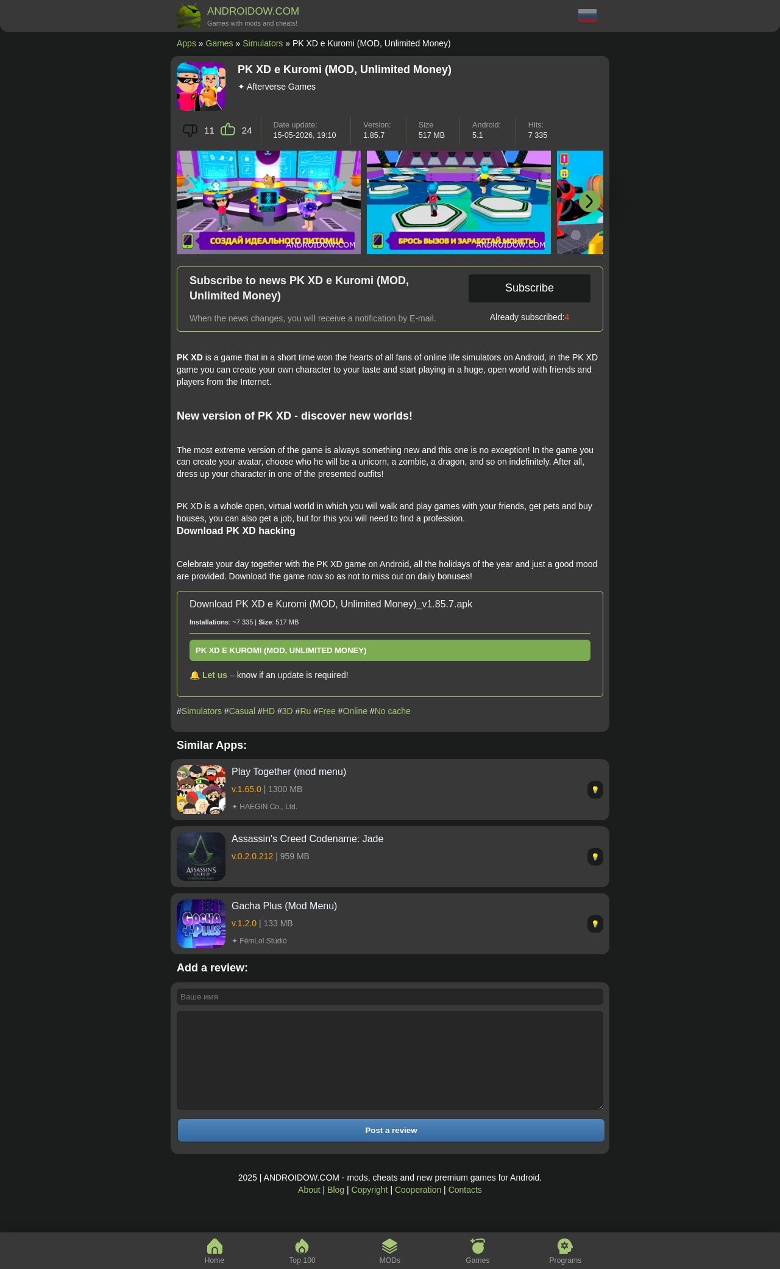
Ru (305, 711)
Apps (186, 43)
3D (287, 711)
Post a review (391, 1148)
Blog (335, 1208)
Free (327, 711)
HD (269, 711)
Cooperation (418, 1208)
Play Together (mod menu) (289, 772)
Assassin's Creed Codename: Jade (307, 839)
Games (219, 43)
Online (355, 711)
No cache (393, 711)
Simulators (263, 43)
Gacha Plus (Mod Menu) (284, 906)
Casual (242, 711)
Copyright (370, 1208)
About (309, 1208)
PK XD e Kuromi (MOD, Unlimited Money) (281, 650)
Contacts (465, 1208)
